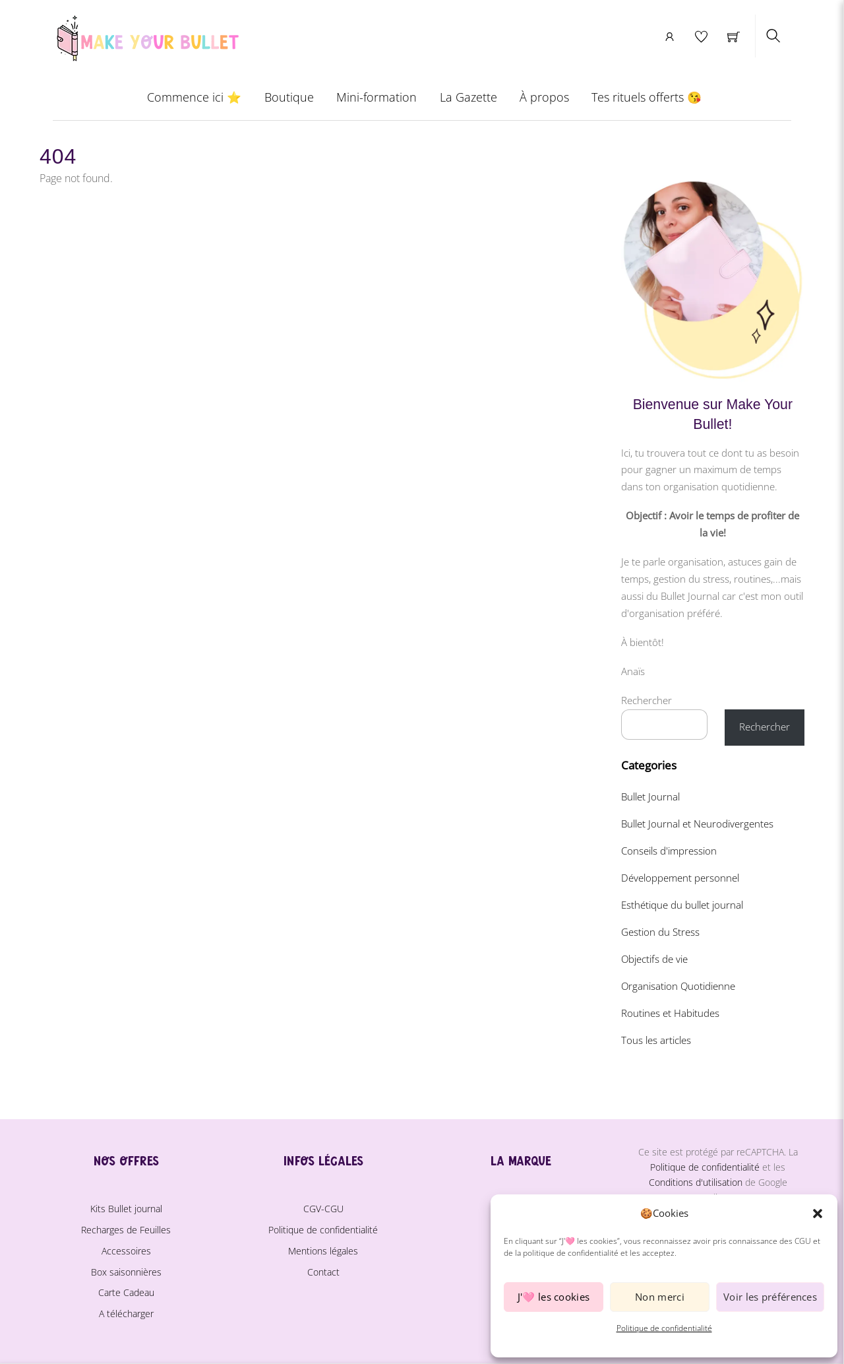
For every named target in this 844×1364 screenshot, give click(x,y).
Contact (323, 1272)
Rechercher (646, 700)
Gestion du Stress (660, 931)
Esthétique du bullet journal (682, 904)
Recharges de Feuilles (126, 1229)
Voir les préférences (770, 1296)
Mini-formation (376, 97)
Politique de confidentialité (664, 1328)
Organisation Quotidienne (678, 985)
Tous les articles (656, 1040)
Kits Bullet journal (126, 1208)
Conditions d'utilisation (695, 1182)
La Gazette (468, 97)
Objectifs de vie (654, 958)
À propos (544, 97)
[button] (817, 1213)
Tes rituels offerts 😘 (646, 97)
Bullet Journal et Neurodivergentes (697, 823)
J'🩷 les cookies (554, 1296)
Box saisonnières (126, 1272)
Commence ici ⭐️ (194, 97)
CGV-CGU (323, 1208)
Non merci (659, 1296)
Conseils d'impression (669, 850)
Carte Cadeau (126, 1292)
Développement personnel (680, 877)
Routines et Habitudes (670, 1013)
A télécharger (126, 1313)
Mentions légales (323, 1251)
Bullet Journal (650, 796)
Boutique (289, 97)
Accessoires (126, 1251)
